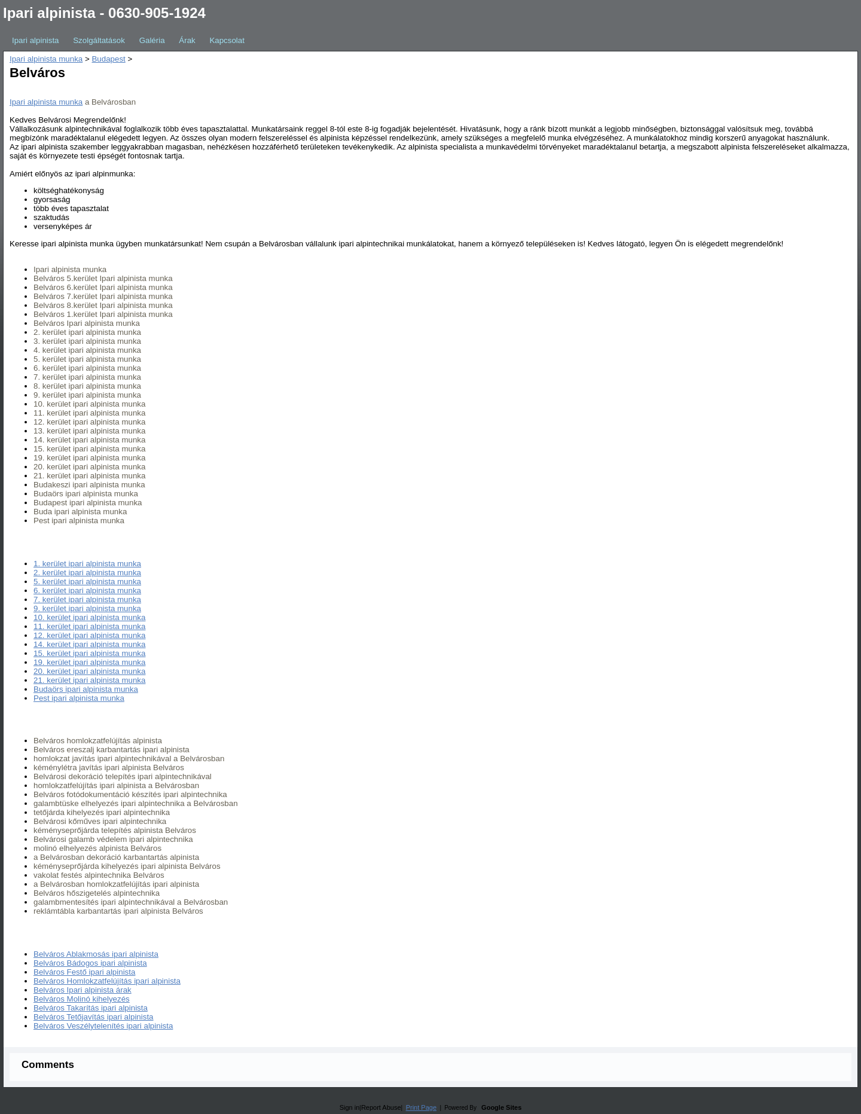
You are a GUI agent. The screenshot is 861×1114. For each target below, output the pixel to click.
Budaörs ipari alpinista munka (85, 689)
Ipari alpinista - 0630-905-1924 (104, 13)
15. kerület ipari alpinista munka (89, 653)
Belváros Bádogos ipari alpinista (90, 963)
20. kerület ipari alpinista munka (89, 671)
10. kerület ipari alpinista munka (89, 617)
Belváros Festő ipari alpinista (84, 971)
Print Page (421, 1107)
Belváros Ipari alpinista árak (82, 989)
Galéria (152, 40)
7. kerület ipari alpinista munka (87, 599)
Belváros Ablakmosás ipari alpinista (95, 954)
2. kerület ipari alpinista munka (87, 572)
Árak (187, 40)
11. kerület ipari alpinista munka (89, 626)
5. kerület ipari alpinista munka (87, 581)
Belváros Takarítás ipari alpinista (90, 1007)
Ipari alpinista (35, 40)
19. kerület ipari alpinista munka (89, 662)
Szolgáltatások (99, 40)
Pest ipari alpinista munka (78, 698)
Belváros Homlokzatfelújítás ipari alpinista (107, 980)
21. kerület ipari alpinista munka (89, 680)
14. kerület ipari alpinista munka (89, 644)
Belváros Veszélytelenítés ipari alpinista (103, 1025)
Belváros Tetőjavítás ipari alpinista (93, 1016)
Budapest (108, 58)
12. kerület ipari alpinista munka (89, 635)
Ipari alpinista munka (46, 58)
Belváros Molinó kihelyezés (81, 998)
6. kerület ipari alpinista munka (87, 590)
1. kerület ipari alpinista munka (87, 563)
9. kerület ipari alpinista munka (87, 608)
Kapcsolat (227, 40)
